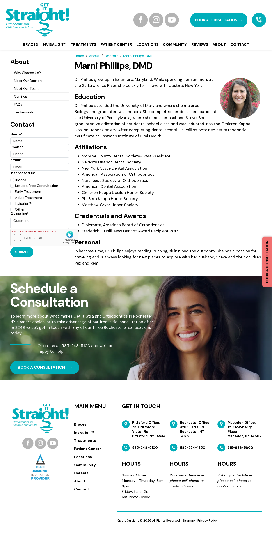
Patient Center (116, 44)
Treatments (83, 44)
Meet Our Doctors (28, 80)
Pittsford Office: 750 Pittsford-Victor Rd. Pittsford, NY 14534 (149, 429)
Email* (16, 160)
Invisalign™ (54, 44)
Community (175, 44)
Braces (30, 44)
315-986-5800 (240, 447)
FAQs (18, 104)
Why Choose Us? (27, 73)
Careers (81, 473)
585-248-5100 (75, 345)
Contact (239, 44)
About (219, 44)
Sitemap (188, 520)
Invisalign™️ (21, 203)
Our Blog (20, 96)
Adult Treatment (26, 198)
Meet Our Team (26, 88)
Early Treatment (25, 191)
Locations (147, 44)
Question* (19, 214)
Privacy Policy (207, 520)
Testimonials (24, 112)
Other (17, 209)
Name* (16, 134)
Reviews (199, 44)
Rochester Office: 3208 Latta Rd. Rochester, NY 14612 (195, 429)
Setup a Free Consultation (34, 186)
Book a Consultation (267, 262)
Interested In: (22, 173)
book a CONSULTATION (219, 20)
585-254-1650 (192, 447)
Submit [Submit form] (22, 252)
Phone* (16, 147)
